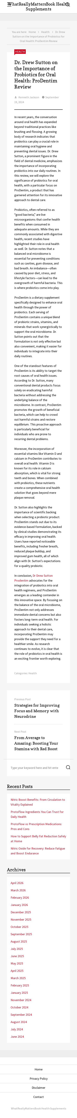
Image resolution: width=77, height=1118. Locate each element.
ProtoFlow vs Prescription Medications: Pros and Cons (36, 826)
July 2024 (17, 1029)
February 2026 (20, 898)
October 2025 (19, 927)
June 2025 (17, 956)
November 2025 (21, 919)
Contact (38, 1097)
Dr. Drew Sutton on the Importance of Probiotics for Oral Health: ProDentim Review (36, 74)
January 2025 (19, 993)
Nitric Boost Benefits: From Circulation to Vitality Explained (38, 802)
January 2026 (19, 905)
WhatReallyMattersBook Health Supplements (38, 6)
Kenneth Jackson (28, 97)
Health (45, 32)
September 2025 (21, 934)
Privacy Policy (39, 1079)
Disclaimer (38, 1088)
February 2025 (20, 985)
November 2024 (21, 1000)
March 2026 (18, 890)
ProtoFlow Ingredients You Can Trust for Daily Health (37, 814)
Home (32, 32)
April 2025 (17, 971)
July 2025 (17, 949)
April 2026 (17, 883)
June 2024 (17, 1037)
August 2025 (19, 941)
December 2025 (21, 912)
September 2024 (21, 1015)
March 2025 (18, 978)
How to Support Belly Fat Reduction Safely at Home (38, 838)
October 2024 (19, 1007)
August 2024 (19, 1022)
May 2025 (17, 963)
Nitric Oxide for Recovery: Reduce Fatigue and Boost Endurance (38, 850)
